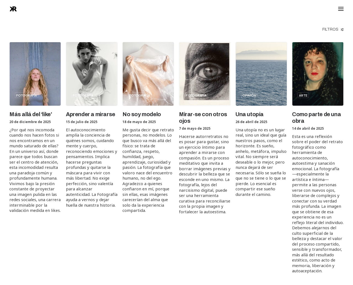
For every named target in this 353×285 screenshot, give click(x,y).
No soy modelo (141, 114)
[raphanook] (13, 9)
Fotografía (26, 95)
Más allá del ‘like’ (30, 114)
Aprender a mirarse (90, 114)
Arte (303, 95)
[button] (35, 74)
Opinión (249, 95)
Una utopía (250, 114)
